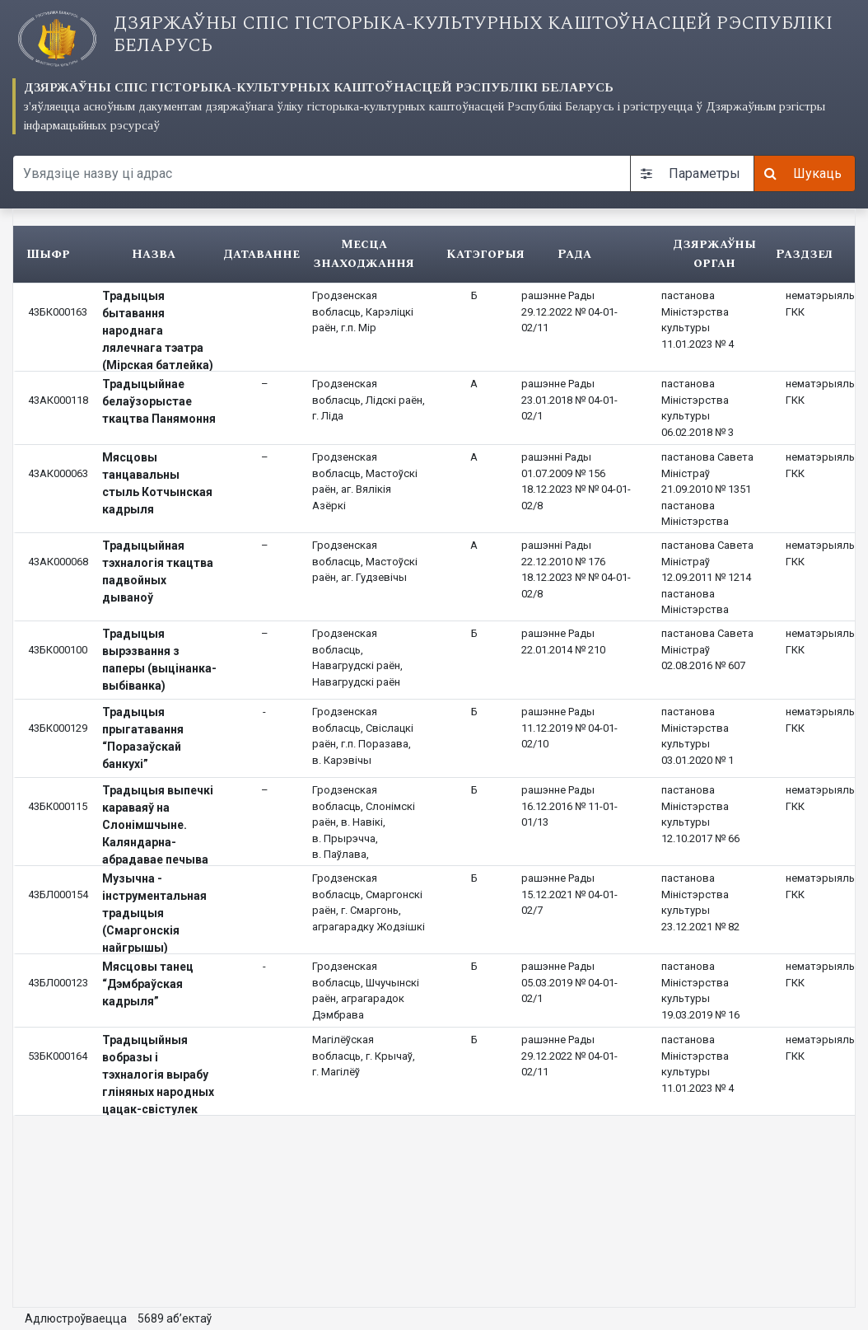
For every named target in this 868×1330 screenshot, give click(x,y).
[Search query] (321, 173)
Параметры (690, 173)
